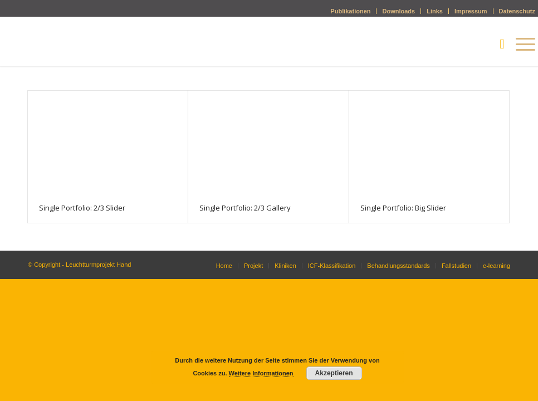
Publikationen (350, 11)
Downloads (398, 11)
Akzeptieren (334, 373)
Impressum (470, 11)
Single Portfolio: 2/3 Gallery (245, 208)
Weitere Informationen (261, 373)
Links (435, 11)
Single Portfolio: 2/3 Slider (82, 208)
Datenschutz (517, 11)
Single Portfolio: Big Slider (403, 208)
